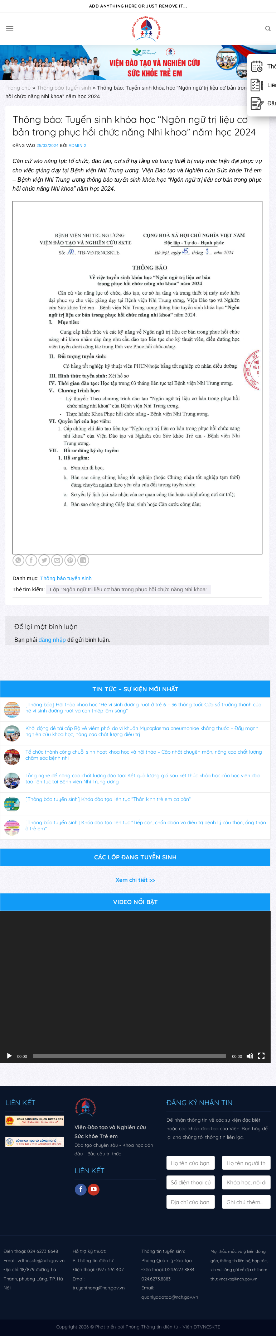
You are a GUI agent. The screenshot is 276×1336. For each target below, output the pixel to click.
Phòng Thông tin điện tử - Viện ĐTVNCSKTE (173, 1327)
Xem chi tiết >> (135, 879)
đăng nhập (52, 640)
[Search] (268, 28)
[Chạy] (9, 1056)
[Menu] (9, 28)
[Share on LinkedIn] (83, 560)
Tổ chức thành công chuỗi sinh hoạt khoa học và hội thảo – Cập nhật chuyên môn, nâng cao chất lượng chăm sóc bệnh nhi (143, 755)
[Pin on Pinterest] (70, 560)
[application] (135, 987)
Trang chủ (18, 87)
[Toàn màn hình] (261, 1056)
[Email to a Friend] (57, 560)
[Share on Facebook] (31, 560)
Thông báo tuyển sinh (64, 87)
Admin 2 (77, 145)
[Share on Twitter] (44, 560)
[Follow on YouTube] (94, 1190)
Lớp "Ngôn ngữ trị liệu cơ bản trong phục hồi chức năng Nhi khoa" (128, 589)
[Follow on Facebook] (81, 1190)
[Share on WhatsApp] (18, 560)
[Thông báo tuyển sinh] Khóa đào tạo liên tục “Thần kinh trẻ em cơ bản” (108, 799)
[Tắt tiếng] (249, 1056)
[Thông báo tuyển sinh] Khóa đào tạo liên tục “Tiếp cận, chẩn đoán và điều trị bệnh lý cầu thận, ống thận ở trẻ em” (145, 826)
